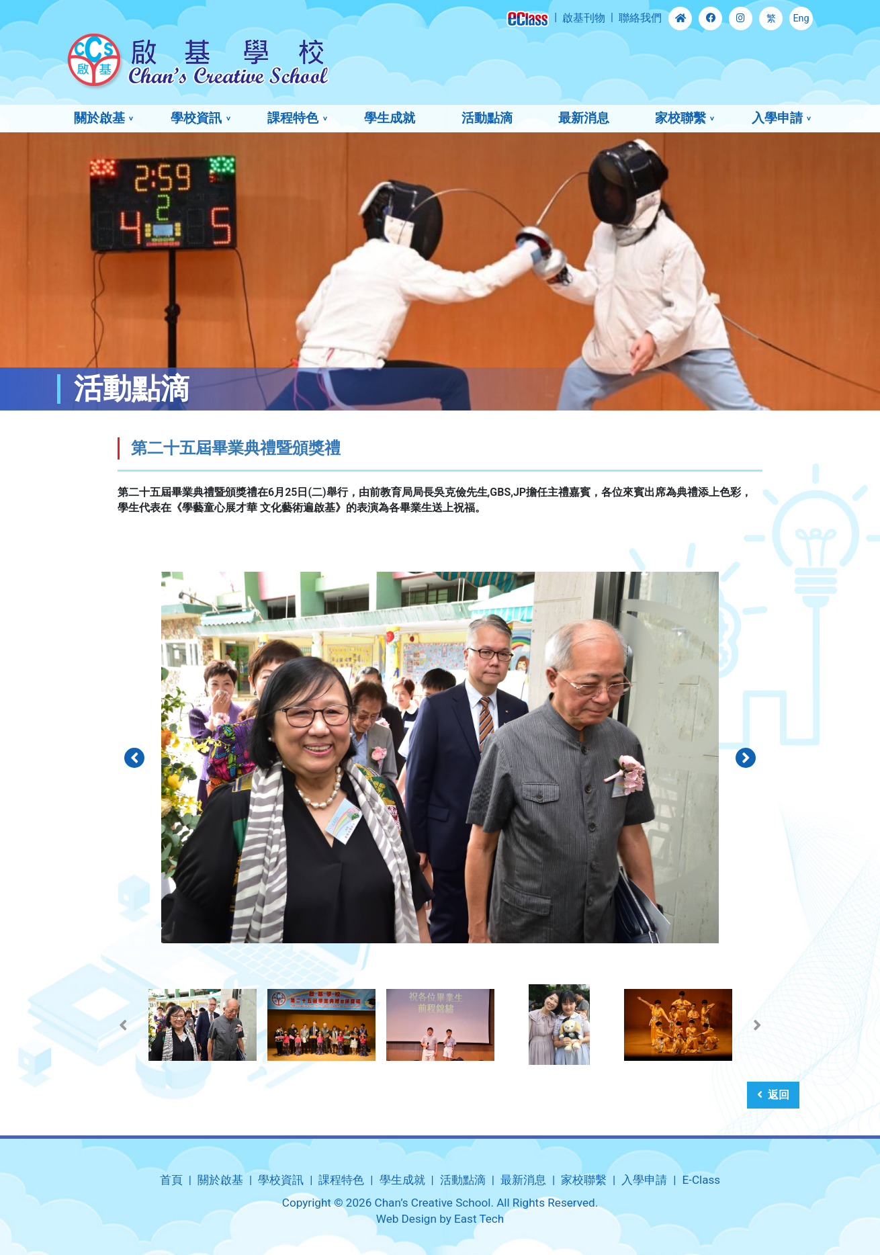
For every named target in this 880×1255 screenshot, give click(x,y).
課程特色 (292, 118)
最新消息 (583, 118)
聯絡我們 (640, 17)
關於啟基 (99, 118)
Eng (801, 18)
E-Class (701, 1179)
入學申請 (777, 118)
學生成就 (389, 118)
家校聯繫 (680, 118)
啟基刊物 (583, 17)
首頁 (171, 1179)
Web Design (406, 1218)
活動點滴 (487, 118)
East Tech (479, 1218)
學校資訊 (196, 118)
